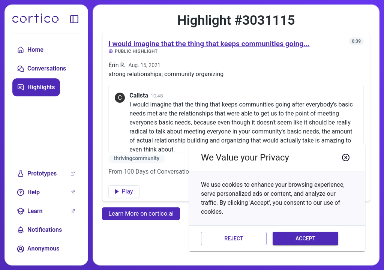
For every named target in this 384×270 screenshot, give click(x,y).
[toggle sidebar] (74, 19)
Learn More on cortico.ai (141, 213)
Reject (233, 238)
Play (124, 191)
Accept (305, 239)
